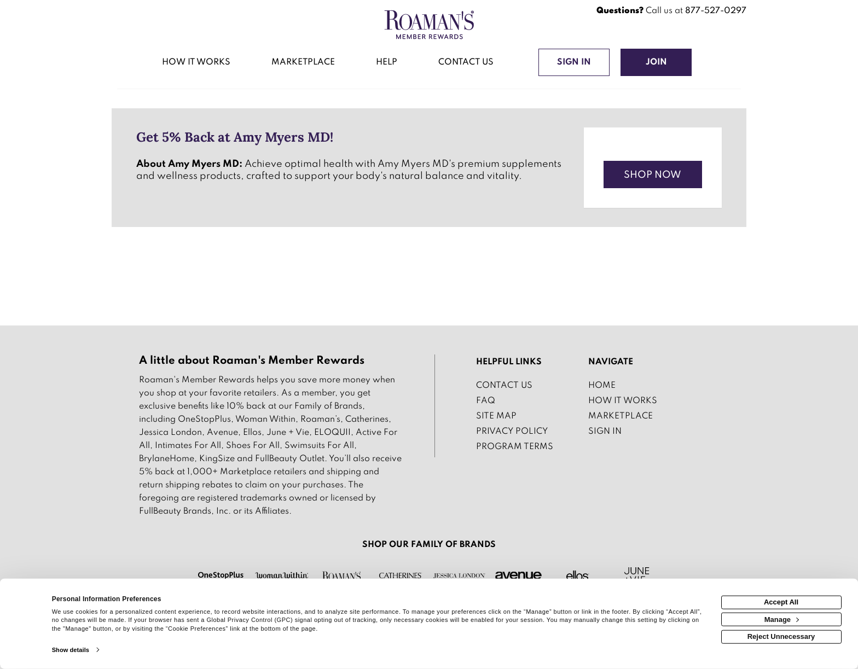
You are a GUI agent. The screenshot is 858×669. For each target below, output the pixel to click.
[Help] (387, 63)
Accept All (781, 602)
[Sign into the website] (574, 62)
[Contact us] (466, 63)
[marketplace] (303, 63)
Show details (70, 650)
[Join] (656, 62)
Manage (781, 619)
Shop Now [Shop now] (652, 175)
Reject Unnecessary (781, 636)
